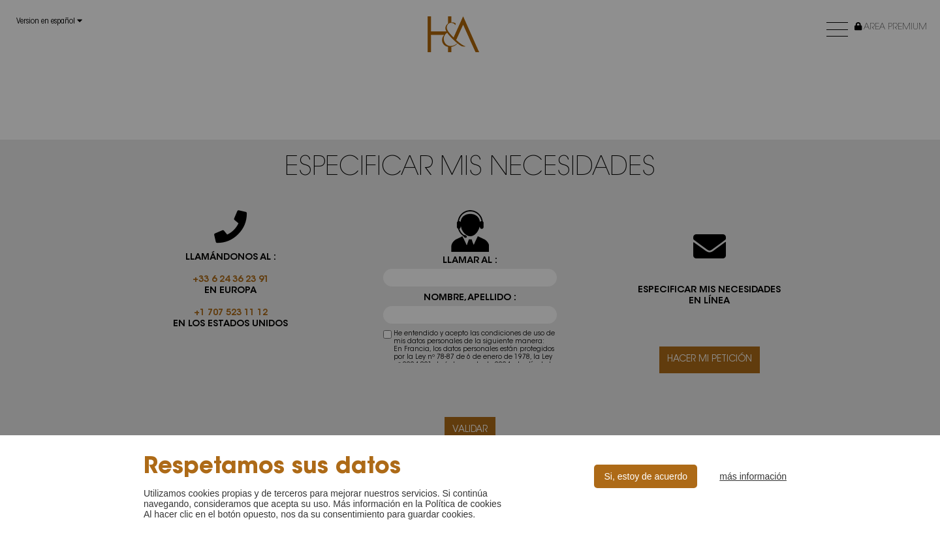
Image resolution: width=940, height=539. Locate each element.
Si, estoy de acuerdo (645, 476)
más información (753, 476)
